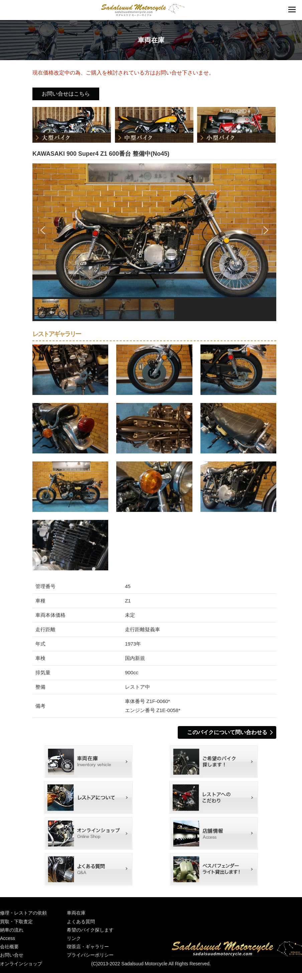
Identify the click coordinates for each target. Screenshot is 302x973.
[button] (42, 230)
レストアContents (214, 797)
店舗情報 (214, 833)
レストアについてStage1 (88, 797)
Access (7, 938)
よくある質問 (88, 869)
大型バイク (72, 125)
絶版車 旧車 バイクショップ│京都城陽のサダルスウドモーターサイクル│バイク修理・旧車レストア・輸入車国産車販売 (142, 10)
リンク (74, 938)
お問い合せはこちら (66, 94)
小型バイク (236, 125)
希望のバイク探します (214, 761)
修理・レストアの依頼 (23, 913)
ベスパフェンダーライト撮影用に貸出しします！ (214, 869)
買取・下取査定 (16, 921)
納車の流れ (11, 930)
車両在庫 (88, 761)
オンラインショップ (88, 833)
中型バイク (154, 125)
